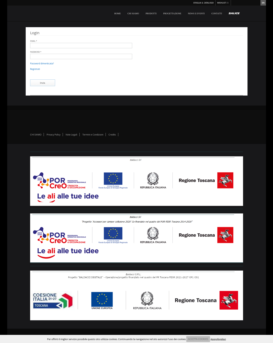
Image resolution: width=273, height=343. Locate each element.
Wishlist (223, 2)
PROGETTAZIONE (172, 13)
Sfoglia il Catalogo (203, 2)
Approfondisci (218, 339)
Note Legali (71, 134)
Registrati (35, 68)
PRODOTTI (151, 13)
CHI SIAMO (133, 13)
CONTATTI (216, 13)
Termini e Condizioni (92, 134)
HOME (117, 13)
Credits (112, 134)
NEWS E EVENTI (196, 13)
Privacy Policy (53, 134)
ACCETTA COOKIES (198, 339)
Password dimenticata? (42, 63)
